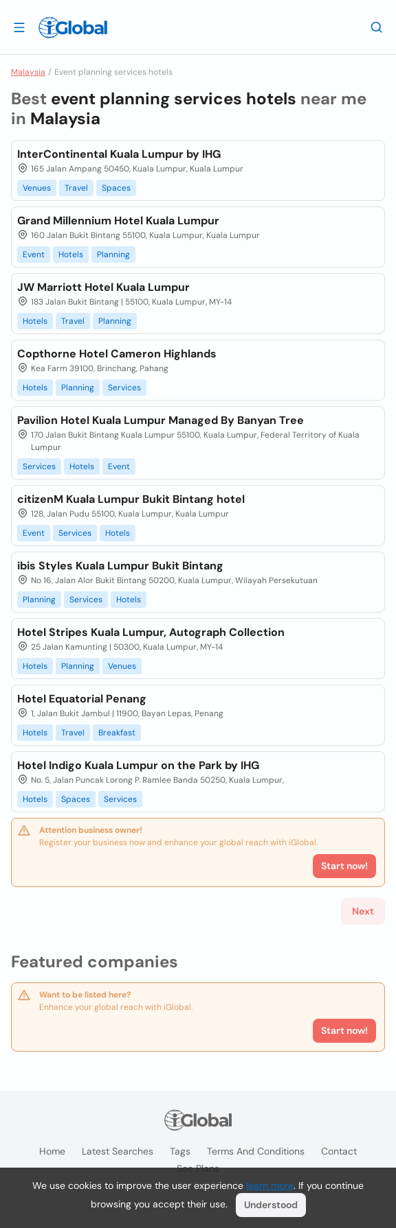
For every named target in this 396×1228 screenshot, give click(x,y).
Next (363, 911)
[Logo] (72, 27)
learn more (270, 1185)
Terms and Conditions (256, 1151)
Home (52, 1151)
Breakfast (116, 732)
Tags (180, 1151)
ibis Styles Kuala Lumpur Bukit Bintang (120, 565)
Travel (76, 187)
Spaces (116, 187)
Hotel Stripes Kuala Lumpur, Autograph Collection (151, 632)
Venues (37, 187)
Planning (113, 254)
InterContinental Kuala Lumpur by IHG (119, 154)
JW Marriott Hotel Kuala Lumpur (103, 287)
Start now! (344, 1030)
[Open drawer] (19, 26)
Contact (339, 1151)
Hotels (70, 254)
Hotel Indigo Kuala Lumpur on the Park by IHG (138, 765)
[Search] (376, 26)
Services (124, 387)
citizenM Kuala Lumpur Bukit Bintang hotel (131, 499)
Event (34, 254)
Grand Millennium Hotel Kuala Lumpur (118, 220)
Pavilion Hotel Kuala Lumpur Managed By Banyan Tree (160, 420)
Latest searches (117, 1151)
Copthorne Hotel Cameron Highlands (117, 353)
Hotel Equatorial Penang (81, 699)
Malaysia (28, 72)
